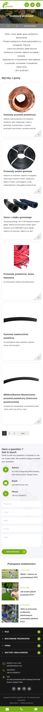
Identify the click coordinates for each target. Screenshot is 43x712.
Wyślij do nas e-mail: (14, 663)
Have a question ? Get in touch (12, 451)
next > (23, 433)
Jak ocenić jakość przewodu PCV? (28, 593)
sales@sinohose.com (14, 666)
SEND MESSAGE (16, 551)
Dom (8, 26)
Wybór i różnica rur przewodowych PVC (29, 575)
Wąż (17, 26)
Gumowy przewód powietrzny (20, 114)
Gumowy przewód (30, 26)
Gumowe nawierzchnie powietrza (16, 336)
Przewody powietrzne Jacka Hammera (19, 276)
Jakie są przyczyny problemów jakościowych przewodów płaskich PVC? (29, 615)
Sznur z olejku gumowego (18, 217)
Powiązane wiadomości (21, 563)
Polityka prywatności (27, 703)
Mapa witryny (14, 703)
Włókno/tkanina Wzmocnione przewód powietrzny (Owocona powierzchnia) (20, 398)
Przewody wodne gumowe (18, 171)
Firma (22, 645)
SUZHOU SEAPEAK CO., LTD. (20, 697)
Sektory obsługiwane (22, 652)
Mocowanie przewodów (22, 638)
